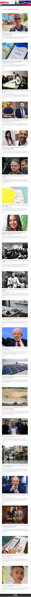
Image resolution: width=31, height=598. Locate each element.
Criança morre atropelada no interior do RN (11, 585)
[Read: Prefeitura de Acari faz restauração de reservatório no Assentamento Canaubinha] (15, 396)
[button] (0, 4)
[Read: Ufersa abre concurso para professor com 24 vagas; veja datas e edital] (15, 250)
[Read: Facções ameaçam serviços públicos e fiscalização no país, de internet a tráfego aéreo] (15, 454)
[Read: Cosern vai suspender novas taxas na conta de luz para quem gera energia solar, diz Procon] (15, 366)
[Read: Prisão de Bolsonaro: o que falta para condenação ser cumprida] (15, 165)
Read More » (3, 127)
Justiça (8, 234)
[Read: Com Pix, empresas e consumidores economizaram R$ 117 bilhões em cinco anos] (15, 544)
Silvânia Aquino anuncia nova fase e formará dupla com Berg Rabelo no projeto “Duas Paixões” (15, 526)
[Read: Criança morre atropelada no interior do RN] (15, 574)
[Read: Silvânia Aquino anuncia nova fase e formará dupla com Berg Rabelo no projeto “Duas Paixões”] (15, 514)
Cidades (8, 409)
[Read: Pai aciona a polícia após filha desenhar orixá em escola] (15, 308)
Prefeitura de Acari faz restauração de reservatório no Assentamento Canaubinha (13, 408)
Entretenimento (9, 527)
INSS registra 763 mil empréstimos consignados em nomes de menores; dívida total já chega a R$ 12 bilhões (15, 61)
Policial (8, 586)
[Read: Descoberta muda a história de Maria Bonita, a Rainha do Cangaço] (15, 279)
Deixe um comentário (4, 35)
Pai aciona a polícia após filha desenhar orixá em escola (14, 318)
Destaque (9, 149)
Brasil (8, 319)
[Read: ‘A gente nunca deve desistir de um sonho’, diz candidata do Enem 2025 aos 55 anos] (15, 22)
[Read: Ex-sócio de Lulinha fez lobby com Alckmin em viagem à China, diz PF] (15, 484)
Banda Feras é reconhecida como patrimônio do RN (13, 436)
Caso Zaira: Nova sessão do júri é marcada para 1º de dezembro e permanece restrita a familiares (13, 233)
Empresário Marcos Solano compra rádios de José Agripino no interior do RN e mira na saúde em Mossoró (15, 120)
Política (8, 350)
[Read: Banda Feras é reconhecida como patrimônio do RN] (15, 426)
